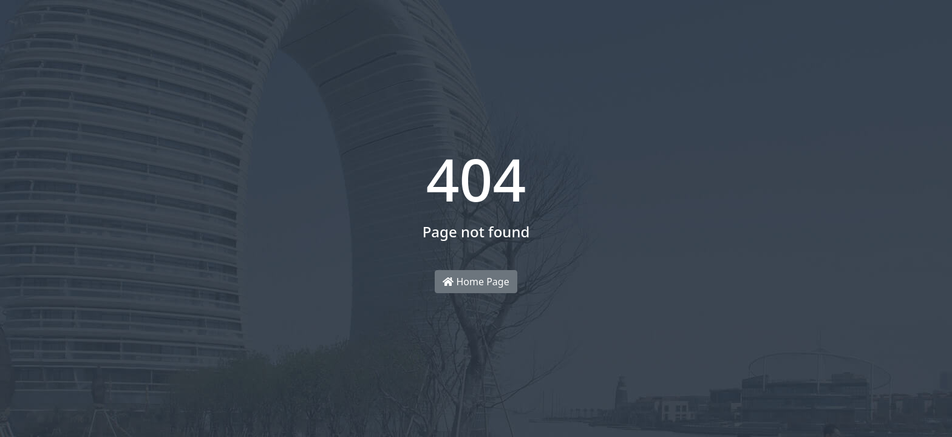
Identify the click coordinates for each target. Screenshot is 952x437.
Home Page (476, 281)
